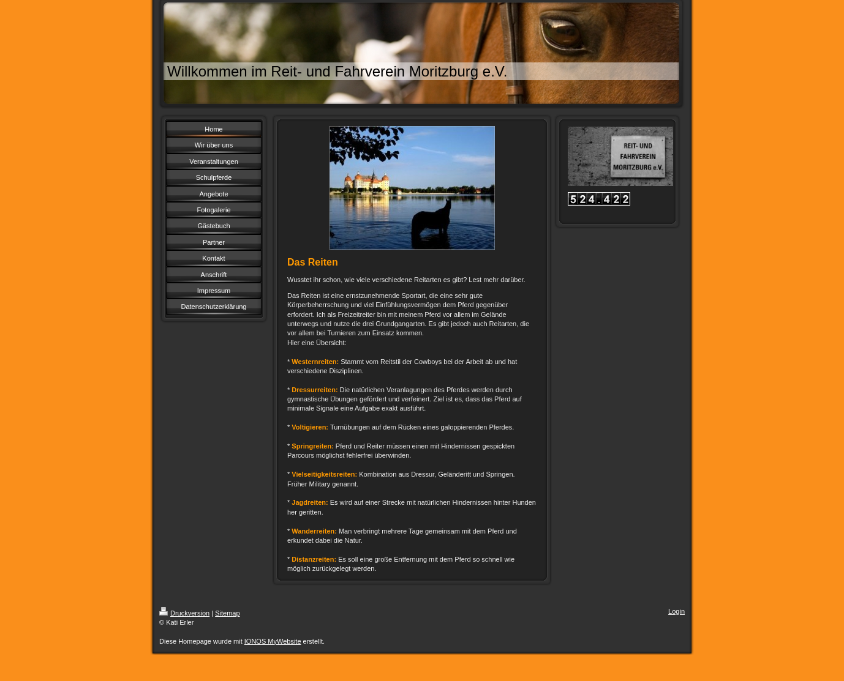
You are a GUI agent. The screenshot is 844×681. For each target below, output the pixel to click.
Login (676, 611)
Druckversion (184, 613)
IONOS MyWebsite (272, 641)
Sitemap (227, 613)
